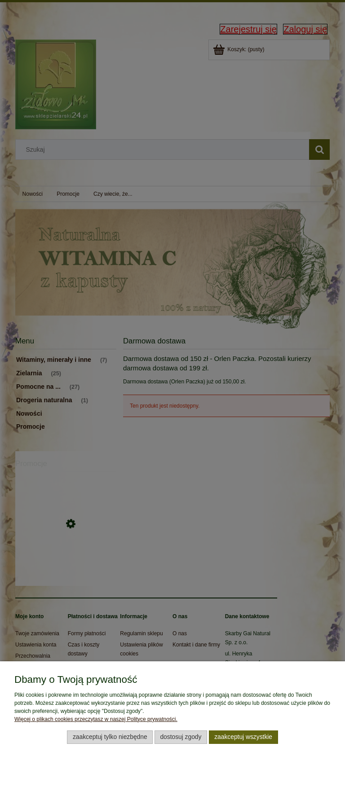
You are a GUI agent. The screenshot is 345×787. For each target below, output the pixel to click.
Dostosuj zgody (180, 737)
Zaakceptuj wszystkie (243, 737)
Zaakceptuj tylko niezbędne (110, 737)
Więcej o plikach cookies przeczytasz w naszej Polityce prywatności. (95, 719)
